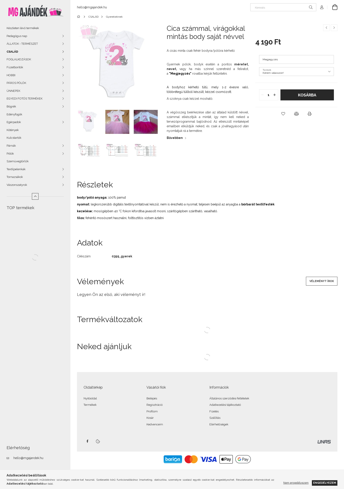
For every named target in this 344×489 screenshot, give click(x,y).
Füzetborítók (15, 67)
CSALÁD (12, 51)
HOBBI (11, 75)
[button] (283, 114)
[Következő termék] (334, 27)
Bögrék (11, 106)
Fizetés (214, 411)
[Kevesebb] (35, 196)
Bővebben (175, 138)
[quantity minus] (262, 95)
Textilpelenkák (16, 169)
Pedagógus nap (17, 36)
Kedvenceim (154, 424)
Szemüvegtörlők (18, 161)
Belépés (151, 398)
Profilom (152, 411)
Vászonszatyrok (17, 184)
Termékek (90, 404)
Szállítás (214, 417)
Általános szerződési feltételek (229, 398)
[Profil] (321, 7)
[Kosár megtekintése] (332, 7)
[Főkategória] (79, 16)
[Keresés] (283, 7)
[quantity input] (268, 95)
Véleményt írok (321, 281)
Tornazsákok (15, 177)
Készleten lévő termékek (23, 28)
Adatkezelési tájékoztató (225, 404)
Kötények (13, 130)
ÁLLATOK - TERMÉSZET (22, 43)
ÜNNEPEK (13, 90)
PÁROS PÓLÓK (16, 83)
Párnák (11, 145)
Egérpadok (14, 122)
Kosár (150, 417)
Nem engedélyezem (296, 482)
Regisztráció (154, 404)
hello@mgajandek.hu (28, 458)
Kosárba (307, 95)
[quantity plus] (274, 95)
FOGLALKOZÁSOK (19, 59)
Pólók (10, 153)
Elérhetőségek (218, 424)
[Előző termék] (326, 27)
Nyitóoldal (90, 398)
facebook (87, 441)
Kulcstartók (14, 137)
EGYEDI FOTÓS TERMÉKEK (24, 98)
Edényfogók (14, 114)
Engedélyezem (324, 482)
